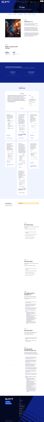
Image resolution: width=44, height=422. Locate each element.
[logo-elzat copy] (6, 1)
